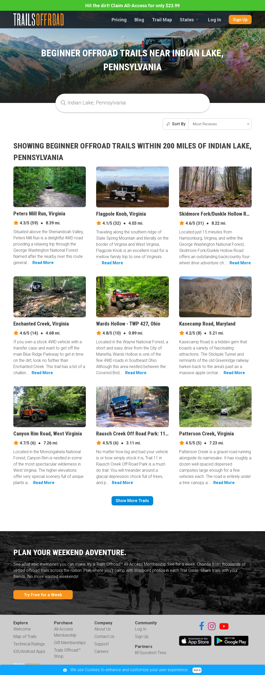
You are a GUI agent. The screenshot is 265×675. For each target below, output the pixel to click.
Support (101, 644)
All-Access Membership (65, 632)
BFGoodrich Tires (150, 652)
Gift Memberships (70, 642)
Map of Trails (24, 636)
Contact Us (104, 636)
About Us (102, 629)
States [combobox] (187, 19)
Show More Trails (132, 500)
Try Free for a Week (43, 594)
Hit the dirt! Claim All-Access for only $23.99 (132, 5)
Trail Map (162, 19)
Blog (139, 19)
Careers (101, 651)
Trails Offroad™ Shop (67, 653)
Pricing (119, 19)
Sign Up (240, 19)
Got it (197, 670)
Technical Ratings (29, 644)
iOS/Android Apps (29, 651)
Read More (43, 262)
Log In (214, 19)
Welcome (22, 629)
